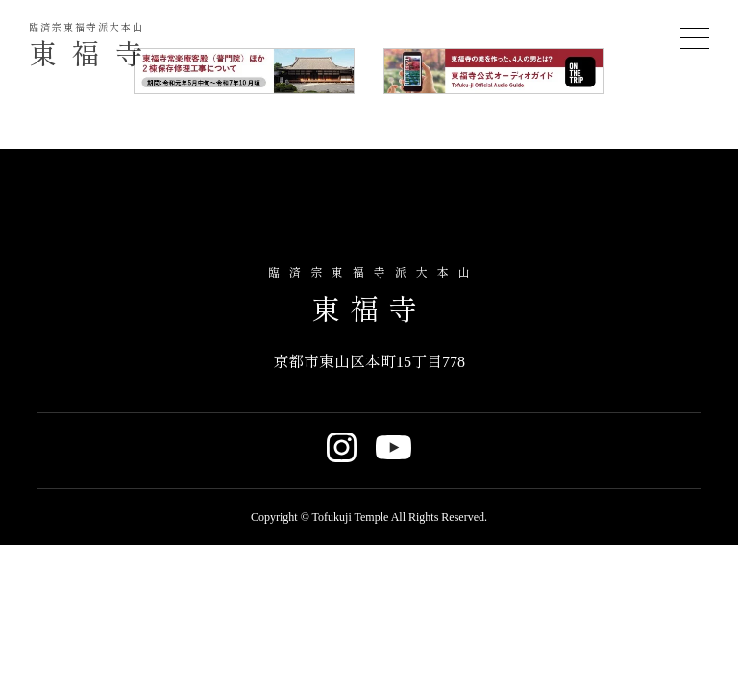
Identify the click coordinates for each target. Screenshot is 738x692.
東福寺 (94, 47)
